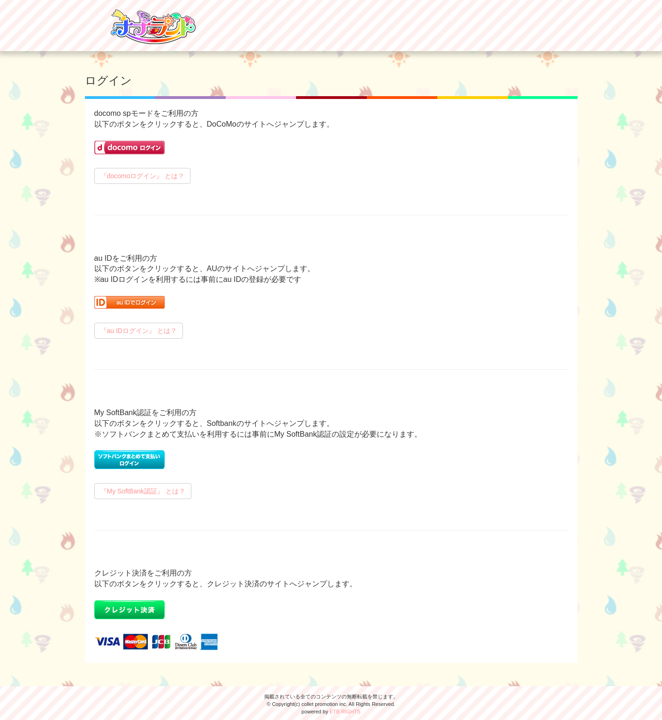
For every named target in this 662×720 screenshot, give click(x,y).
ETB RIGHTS (344, 711)
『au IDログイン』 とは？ (138, 330)
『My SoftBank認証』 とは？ (142, 491)
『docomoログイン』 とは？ (142, 176)
